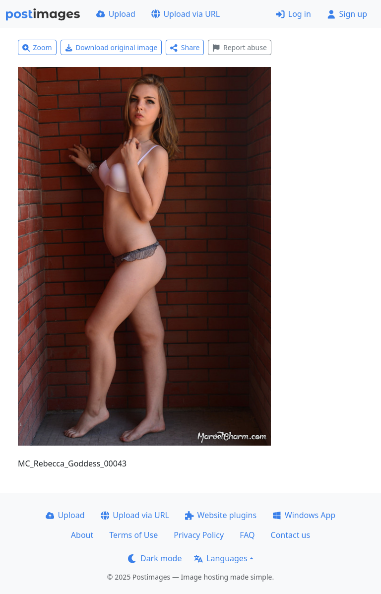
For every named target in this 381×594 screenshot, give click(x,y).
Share (184, 47)
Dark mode (155, 558)
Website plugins (220, 515)
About (82, 534)
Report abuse (239, 47)
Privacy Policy (199, 534)
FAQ (247, 534)
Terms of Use (133, 534)
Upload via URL (185, 13)
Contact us (291, 534)
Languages (220, 558)
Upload (115, 13)
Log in (293, 13)
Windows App (303, 515)
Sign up (347, 13)
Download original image (111, 47)
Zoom (37, 47)
